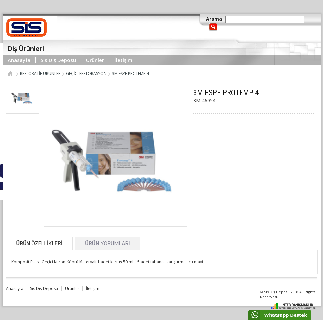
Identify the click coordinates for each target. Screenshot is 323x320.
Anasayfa (19, 60)
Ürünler (95, 60)
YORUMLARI (107, 243)
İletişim (123, 60)
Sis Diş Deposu (58, 60)
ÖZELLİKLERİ (39, 243)
